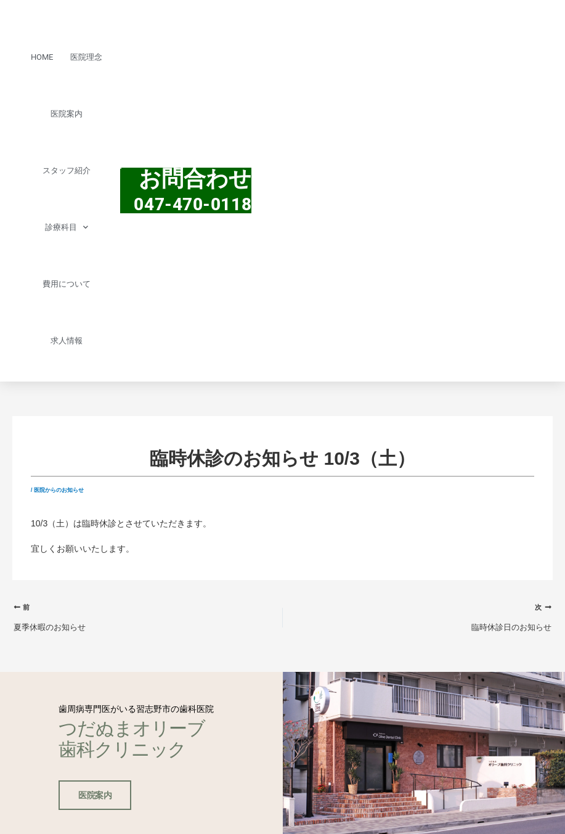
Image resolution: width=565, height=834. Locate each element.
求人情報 (67, 340)
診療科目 (66, 227)
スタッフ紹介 (67, 170)
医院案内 (67, 113)
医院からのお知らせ (59, 490)
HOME (42, 57)
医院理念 (86, 57)
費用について (67, 283)
